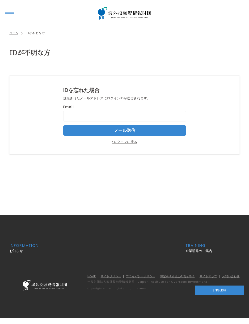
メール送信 (124, 133)
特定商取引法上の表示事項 (172, 279)
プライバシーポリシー (132, 279)
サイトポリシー (100, 279)
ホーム (14, 36)
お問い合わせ (230, 279)
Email (68, 109)
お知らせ (36, 251)
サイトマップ (205, 279)
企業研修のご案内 (213, 251)
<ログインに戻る (124, 144)
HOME (79, 279)
